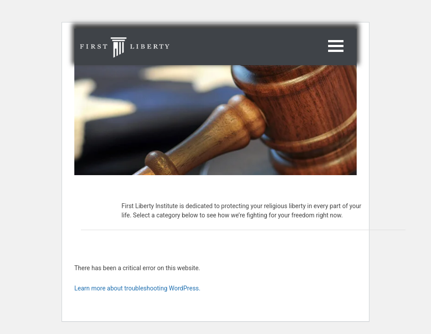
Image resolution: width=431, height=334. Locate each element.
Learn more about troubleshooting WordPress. (137, 288)
